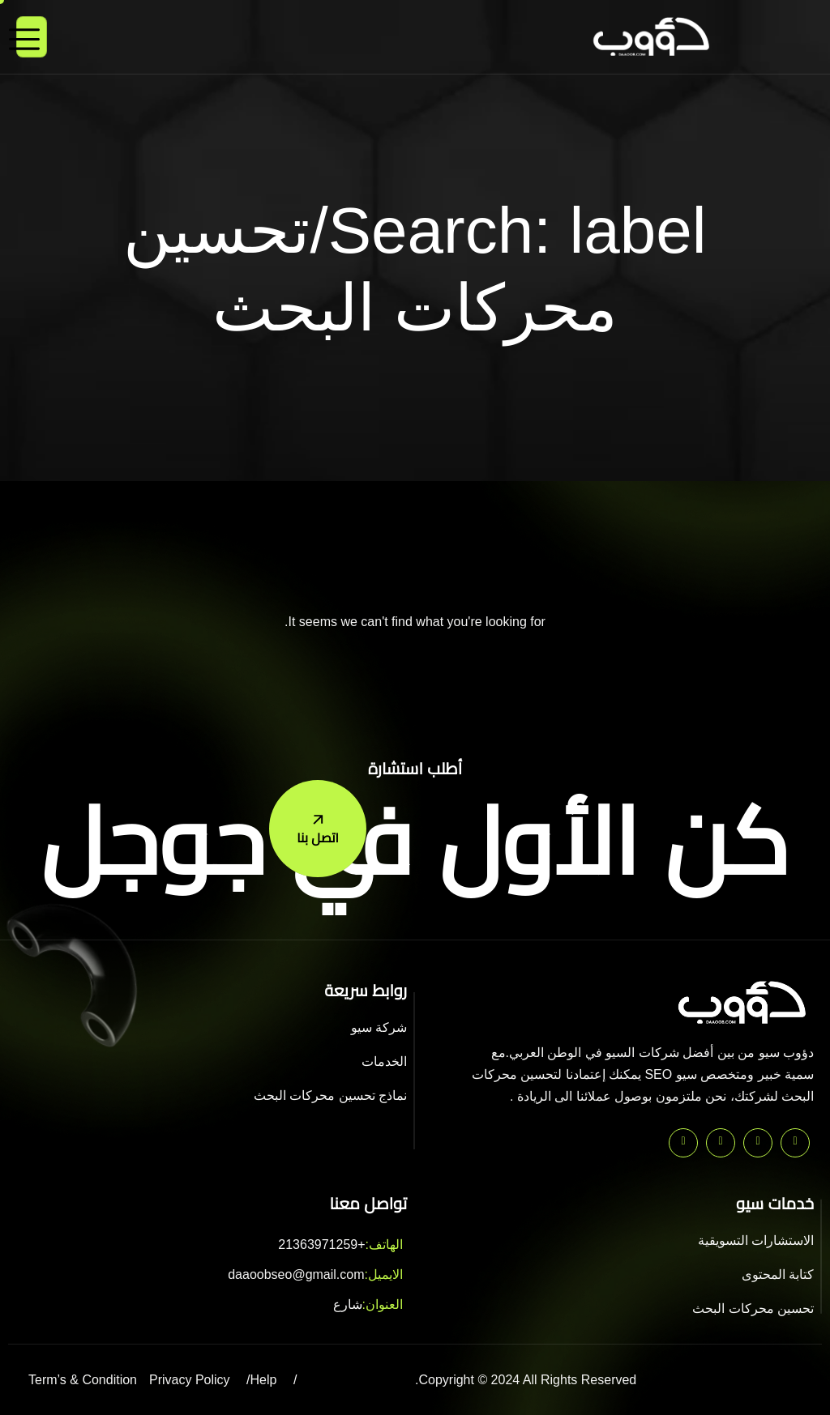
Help (263, 1380)
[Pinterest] (795, 1142)
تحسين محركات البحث (753, 1308)
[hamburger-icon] (31, 37)
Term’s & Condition (82, 1380)
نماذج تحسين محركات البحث (330, 1095)
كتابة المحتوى (778, 1274)
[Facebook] (720, 1142)
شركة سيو (379, 1027)
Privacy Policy (189, 1380)
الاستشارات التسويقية (756, 1240)
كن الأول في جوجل (415, 842)
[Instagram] (683, 1142)
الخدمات (384, 1061)
